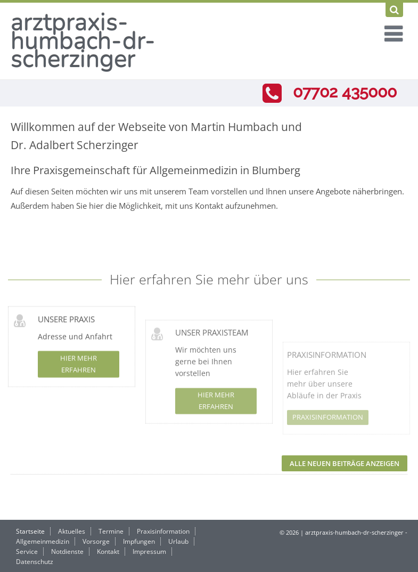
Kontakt (108, 551)
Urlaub (178, 541)
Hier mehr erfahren (78, 370)
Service (27, 551)
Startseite (30, 531)
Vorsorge (96, 541)
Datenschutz (34, 562)
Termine (111, 531)
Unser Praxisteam (211, 351)
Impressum (149, 551)
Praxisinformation (326, 384)
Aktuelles (71, 531)
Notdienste (67, 551)
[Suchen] (394, 10)
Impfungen (139, 541)
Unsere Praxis (66, 325)
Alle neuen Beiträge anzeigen (344, 463)
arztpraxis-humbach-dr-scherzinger (83, 40)
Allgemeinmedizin (42, 541)
